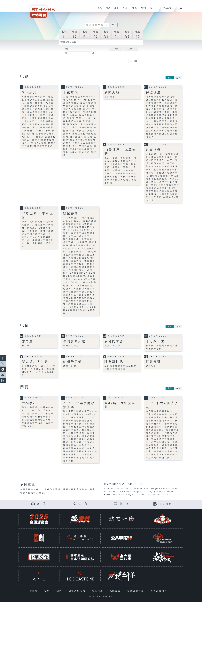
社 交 (83, 503)
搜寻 (131, 49)
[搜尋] (181, 7)
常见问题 (98, 591)
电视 (98, 9)
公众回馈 (165, 504)
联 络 (124, 503)
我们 (151, 9)
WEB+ (125, 9)
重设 (116, 49)
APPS (143, 9)
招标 (60, 591)
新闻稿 (34, 591)
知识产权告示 (78, 591)
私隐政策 (116, 591)
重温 (133, 9)
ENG (165, 8)
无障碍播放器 (136, 591)
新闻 (115, 9)
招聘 (47, 591)
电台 (107, 9)
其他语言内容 (160, 591)
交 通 (42, 503)
